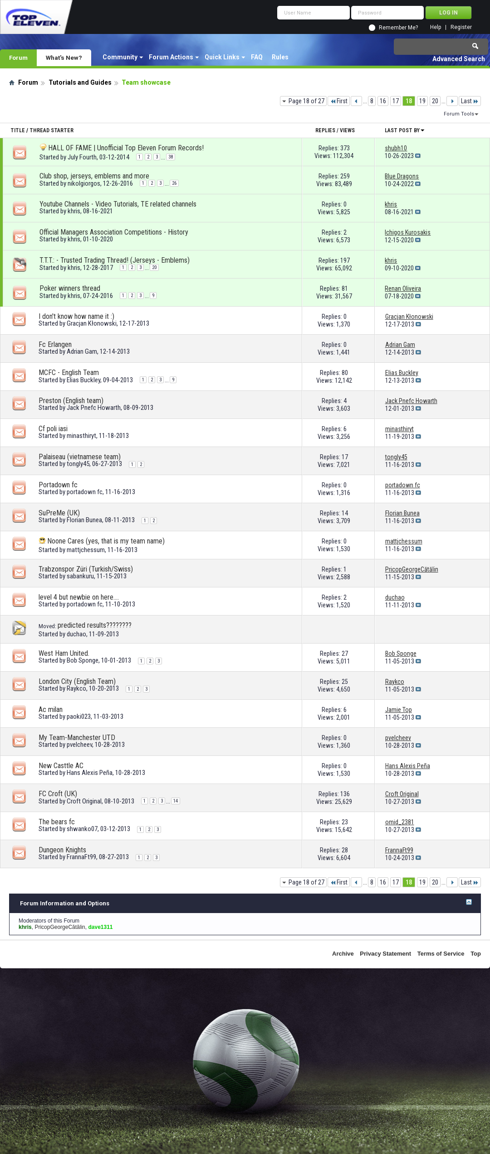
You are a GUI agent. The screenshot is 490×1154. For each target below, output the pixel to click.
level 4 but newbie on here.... (79, 597)
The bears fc (57, 821)
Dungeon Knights (62, 850)
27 (345, 653)
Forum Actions (171, 57)
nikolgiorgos (84, 183)
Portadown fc (58, 485)
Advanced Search (458, 59)
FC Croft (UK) (58, 793)
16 (383, 101)
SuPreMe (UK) (59, 513)
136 (345, 794)
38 (170, 157)
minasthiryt (81, 436)
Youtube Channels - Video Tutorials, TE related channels (117, 204)
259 (345, 176)
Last (470, 101)
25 (345, 681)
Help (435, 27)
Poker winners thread (69, 288)
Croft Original (84, 801)
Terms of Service (441, 953)
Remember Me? (398, 27)
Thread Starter (51, 130)
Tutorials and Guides (80, 82)
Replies (325, 130)
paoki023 (79, 716)
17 (395, 101)
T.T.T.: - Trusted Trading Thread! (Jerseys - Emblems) (114, 260)
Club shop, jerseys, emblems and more (94, 176)
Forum (18, 57)
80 (345, 372)
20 (435, 101)
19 (422, 101)
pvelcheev (79, 744)
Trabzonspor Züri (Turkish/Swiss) (86, 569)
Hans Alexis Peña (90, 773)
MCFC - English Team (69, 372)
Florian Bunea (84, 520)
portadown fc (85, 492)
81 (345, 288)
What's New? (64, 57)
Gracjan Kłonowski (92, 323)
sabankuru (80, 576)
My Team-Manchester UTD (77, 737)
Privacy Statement (385, 953)
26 (174, 183)
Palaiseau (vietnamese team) (80, 456)
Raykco (76, 688)
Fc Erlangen (55, 344)
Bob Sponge (82, 660)
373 (345, 148)
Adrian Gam (82, 351)
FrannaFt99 (81, 857)
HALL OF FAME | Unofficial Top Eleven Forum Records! (126, 148)
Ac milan (51, 709)
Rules (280, 57)
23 (345, 822)
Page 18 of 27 (306, 101)
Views (347, 130)
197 (345, 260)
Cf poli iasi (53, 428)
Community (120, 57)
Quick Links (222, 57)
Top (475, 953)
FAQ (257, 57)
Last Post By (405, 130)
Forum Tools (459, 114)
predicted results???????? (95, 625)
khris (74, 211)
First (339, 101)
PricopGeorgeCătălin (59, 927)
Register (461, 27)
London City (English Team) (77, 681)
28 (345, 850)
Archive (343, 953)
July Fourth (82, 157)
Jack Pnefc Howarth (94, 408)
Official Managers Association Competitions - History (113, 232)
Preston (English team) (71, 400)
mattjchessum (86, 550)
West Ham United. (64, 653)
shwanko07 (82, 829)
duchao (76, 634)
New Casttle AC (61, 765)
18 (409, 101)
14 (345, 513)
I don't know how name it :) (76, 316)
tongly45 (78, 464)
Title (17, 130)
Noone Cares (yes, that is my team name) (106, 541)
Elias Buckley (83, 380)
